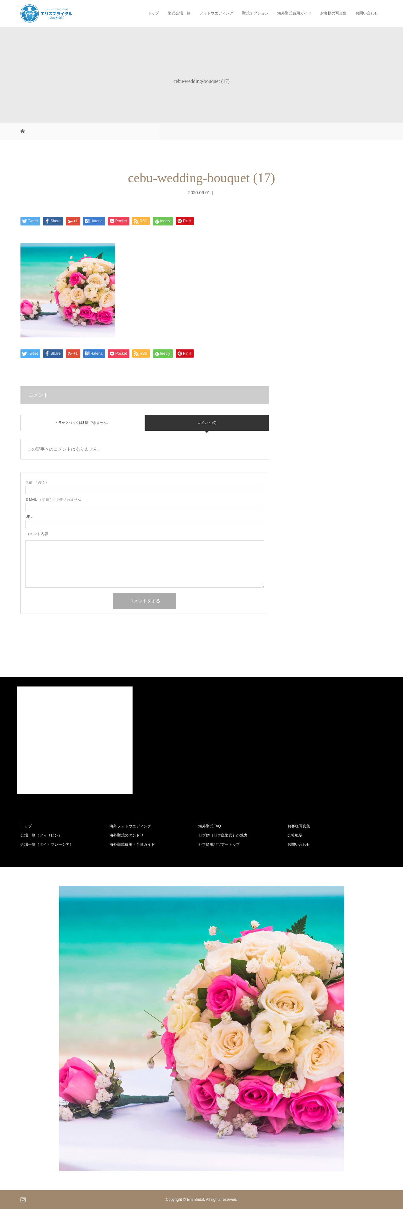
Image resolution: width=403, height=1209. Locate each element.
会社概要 (295, 835)
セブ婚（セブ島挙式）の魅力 (222, 835)
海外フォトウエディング (130, 826)
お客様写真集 (298, 826)
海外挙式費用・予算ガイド (132, 844)
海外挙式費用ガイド (294, 13)
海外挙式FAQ (209, 826)
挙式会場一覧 (179, 13)
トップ (153, 13)
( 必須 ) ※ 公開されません (53, 499)
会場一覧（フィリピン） (41, 835)
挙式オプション (255, 13)
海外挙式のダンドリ (127, 835)
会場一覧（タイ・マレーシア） (46, 844)
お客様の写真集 (333, 13)
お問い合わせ (366, 13)
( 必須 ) (36, 482)
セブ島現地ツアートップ (219, 844)
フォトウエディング (216, 13)
